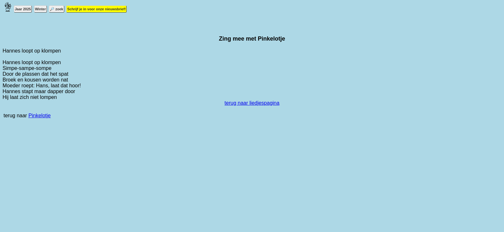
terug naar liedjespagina (252, 103)
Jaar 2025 (23, 9)
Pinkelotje (39, 115)
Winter (40, 9)
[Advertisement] (195, 175)
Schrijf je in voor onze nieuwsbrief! (96, 9)
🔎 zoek (56, 9)
